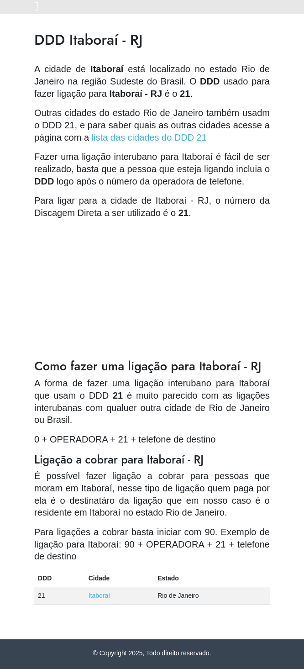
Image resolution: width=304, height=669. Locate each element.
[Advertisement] (152, 290)
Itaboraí (99, 595)
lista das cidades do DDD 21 (149, 137)
